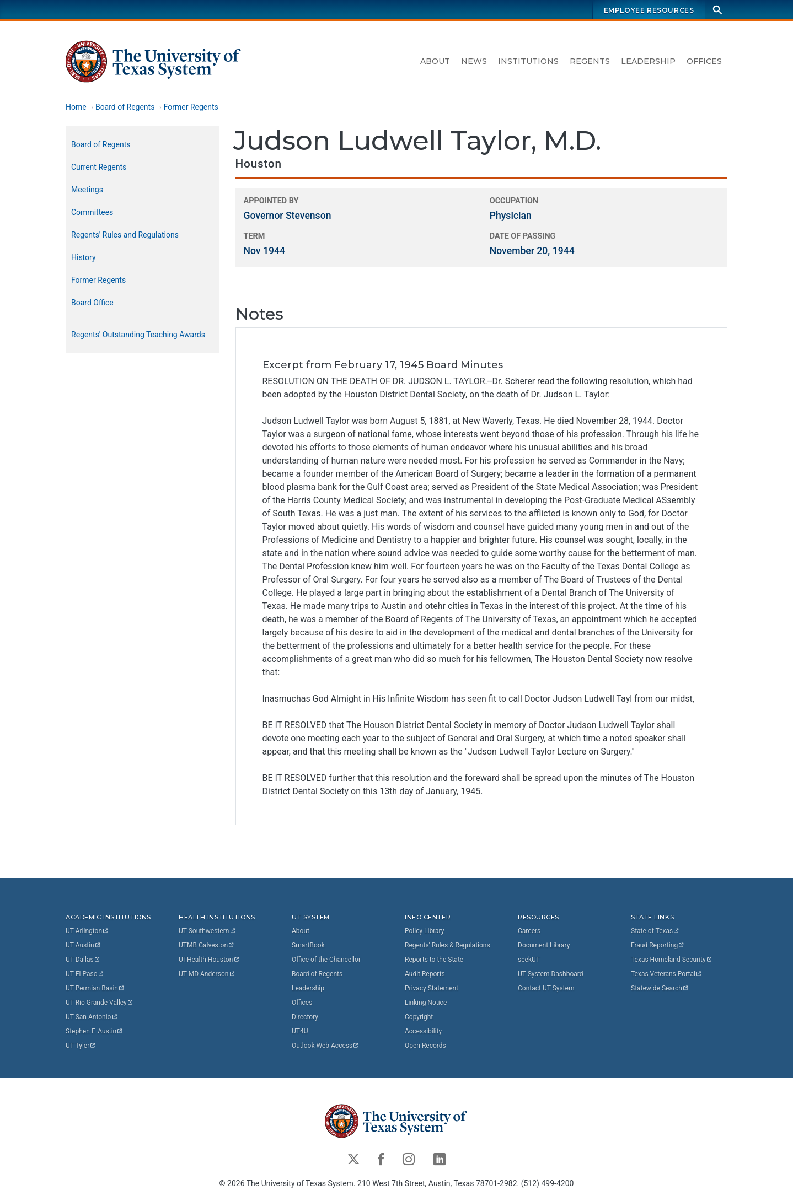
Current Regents (98, 167)
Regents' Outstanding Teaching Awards (138, 334)
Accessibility (423, 1031)
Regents (590, 61)
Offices (704, 61)
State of (655, 931)
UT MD (207, 974)
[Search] (717, 9)
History (83, 257)
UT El (85, 974)
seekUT (529, 959)
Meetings (87, 189)
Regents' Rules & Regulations (447, 945)
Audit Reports (425, 974)
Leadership (648, 61)
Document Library (544, 945)
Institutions (528, 61)
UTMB (207, 945)
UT (87, 931)
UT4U (300, 1031)
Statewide (660, 988)
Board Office (92, 302)
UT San (92, 1017)
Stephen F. (95, 1031)
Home (76, 107)
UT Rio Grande (100, 1002)
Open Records (425, 1045)
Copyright (419, 1017)
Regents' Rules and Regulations (125, 234)
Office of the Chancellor (326, 959)
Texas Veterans (667, 974)
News (474, 61)
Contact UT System (546, 988)
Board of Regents (125, 107)
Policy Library (424, 931)
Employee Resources (649, 10)
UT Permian (95, 988)
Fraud (658, 945)
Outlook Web (326, 1045)
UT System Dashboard (550, 974)
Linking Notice (426, 1002)
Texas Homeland (671, 959)
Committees (92, 212)
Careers (529, 931)
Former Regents (191, 107)
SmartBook (308, 945)
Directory (305, 1017)
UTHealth (209, 959)
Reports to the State (434, 959)
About (435, 61)
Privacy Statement (431, 988)
